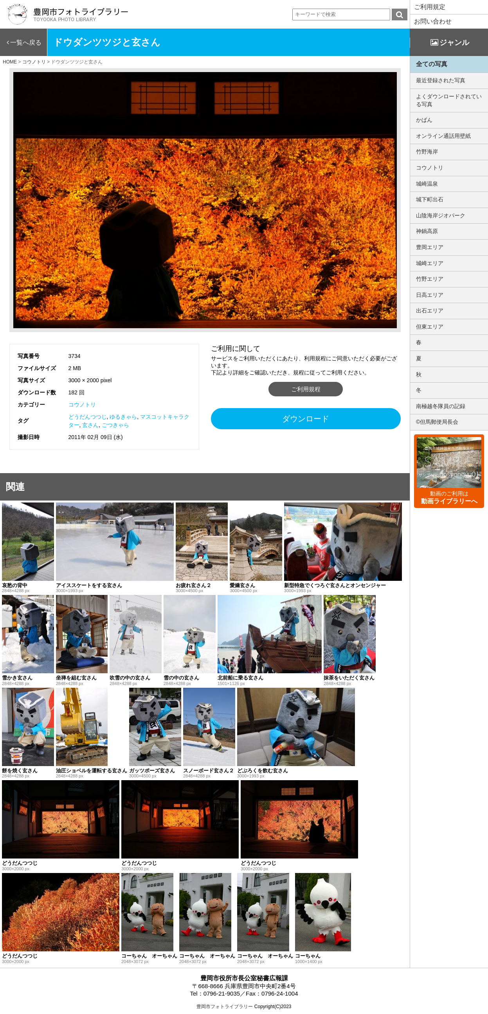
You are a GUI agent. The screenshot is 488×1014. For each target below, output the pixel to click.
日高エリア (429, 295)
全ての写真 (431, 64)
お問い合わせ (433, 21)
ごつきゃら (115, 425)
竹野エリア (429, 279)
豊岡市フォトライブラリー (224, 1006)
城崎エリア (429, 263)
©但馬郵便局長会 (437, 422)
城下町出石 (429, 199)
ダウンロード (305, 418)
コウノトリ (82, 404)
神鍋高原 (427, 231)
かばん (424, 120)
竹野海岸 (427, 151)
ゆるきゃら (123, 417)
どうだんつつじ (87, 417)
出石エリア (429, 310)
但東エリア (429, 327)
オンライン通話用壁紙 (443, 136)
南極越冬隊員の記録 (440, 406)
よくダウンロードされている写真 (449, 100)
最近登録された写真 (440, 80)
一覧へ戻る (25, 42)
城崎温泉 (427, 184)
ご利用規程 (306, 389)
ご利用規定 (429, 7)
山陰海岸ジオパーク (440, 215)
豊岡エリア (429, 247)
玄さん (90, 425)
